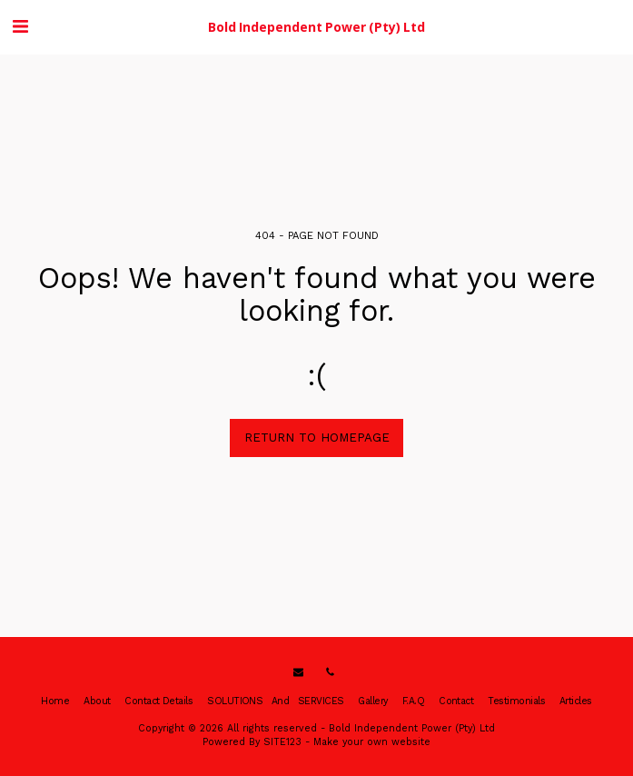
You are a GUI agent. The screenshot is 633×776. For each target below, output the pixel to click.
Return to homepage (317, 437)
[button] (20, 26)
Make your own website (371, 742)
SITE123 (282, 742)
